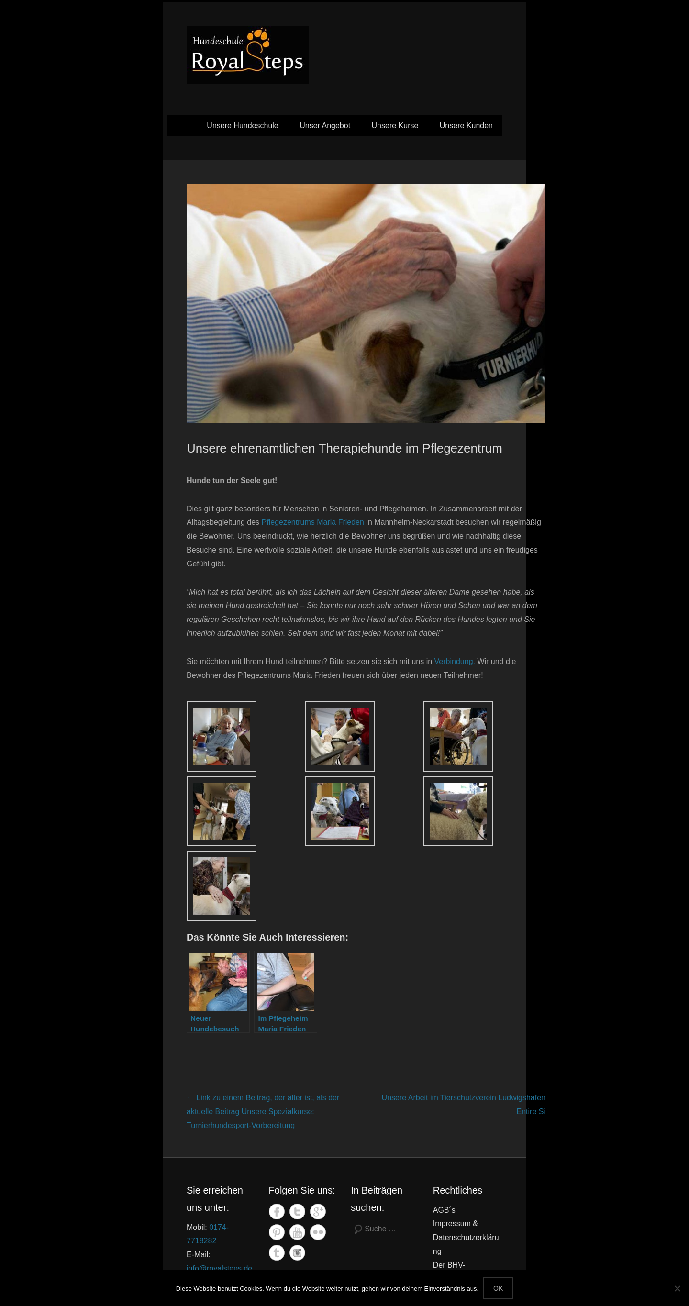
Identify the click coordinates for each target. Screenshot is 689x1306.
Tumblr (277, 1253)
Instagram (297, 1253)
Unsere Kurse (395, 126)
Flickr (318, 1232)
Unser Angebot (325, 126)
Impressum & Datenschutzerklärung (466, 1237)
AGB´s (444, 1210)
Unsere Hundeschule (242, 126)
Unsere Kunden (466, 126)
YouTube (297, 1232)
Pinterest (277, 1232)
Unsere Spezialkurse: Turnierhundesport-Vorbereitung (263, 1111)
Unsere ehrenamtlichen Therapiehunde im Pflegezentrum (344, 448)
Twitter (297, 1211)
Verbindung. (454, 661)
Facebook (277, 1211)
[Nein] (677, 1288)
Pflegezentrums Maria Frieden (313, 522)
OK (498, 1288)
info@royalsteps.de (219, 1268)
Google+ (318, 1211)
